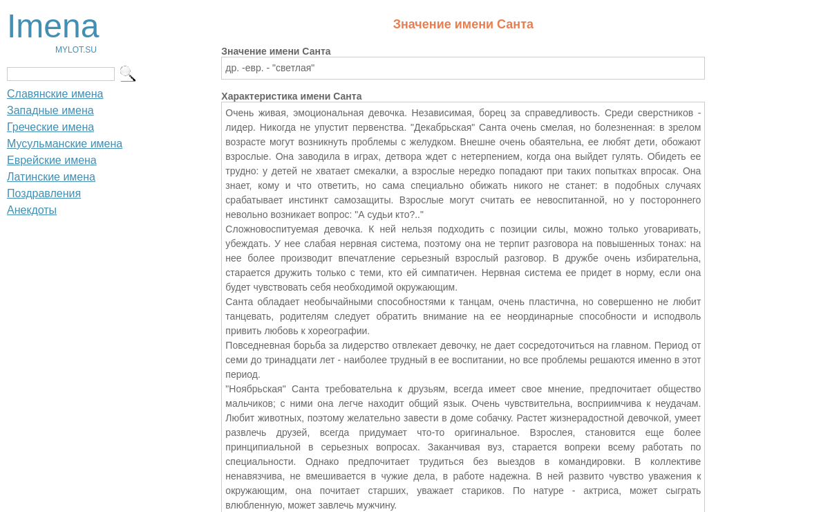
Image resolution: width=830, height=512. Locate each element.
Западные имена (50, 110)
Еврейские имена (52, 160)
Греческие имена (50, 127)
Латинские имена (51, 177)
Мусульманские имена (64, 143)
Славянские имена (55, 94)
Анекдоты (32, 210)
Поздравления (44, 193)
